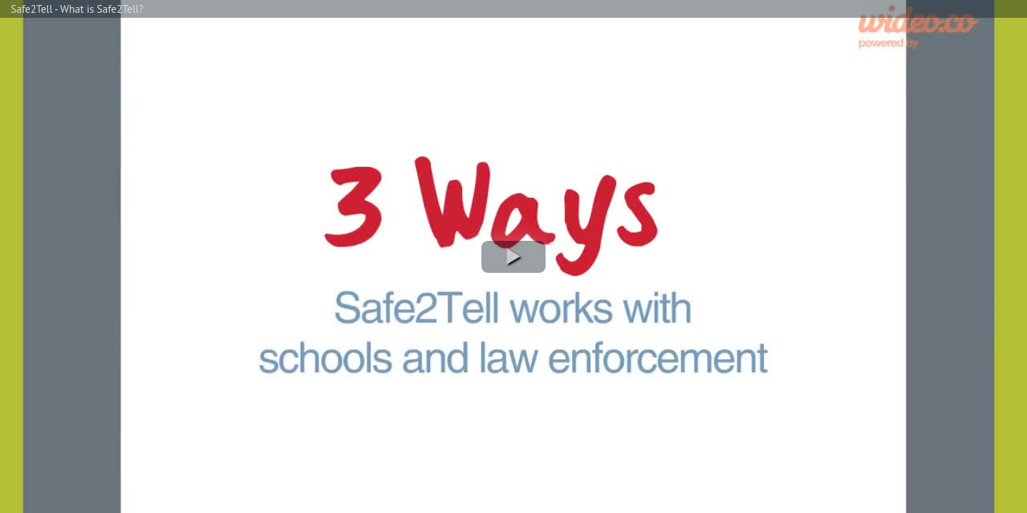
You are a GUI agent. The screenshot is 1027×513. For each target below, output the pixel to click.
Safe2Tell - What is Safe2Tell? (77, 9)
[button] (513, 257)
